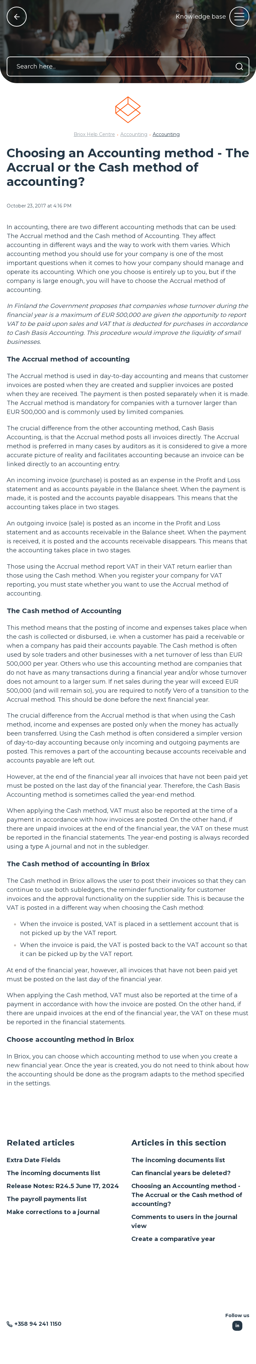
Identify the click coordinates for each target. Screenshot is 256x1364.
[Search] (239, 66)
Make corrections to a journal (53, 1212)
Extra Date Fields (33, 1160)
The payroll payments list (47, 1199)
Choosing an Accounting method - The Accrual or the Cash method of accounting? (186, 1195)
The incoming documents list (53, 1173)
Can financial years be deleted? (181, 1173)
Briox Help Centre (94, 134)
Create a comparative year (173, 1239)
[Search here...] (128, 66)
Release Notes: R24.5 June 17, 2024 (63, 1186)
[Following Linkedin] (237, 1326)
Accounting (133, 134)
